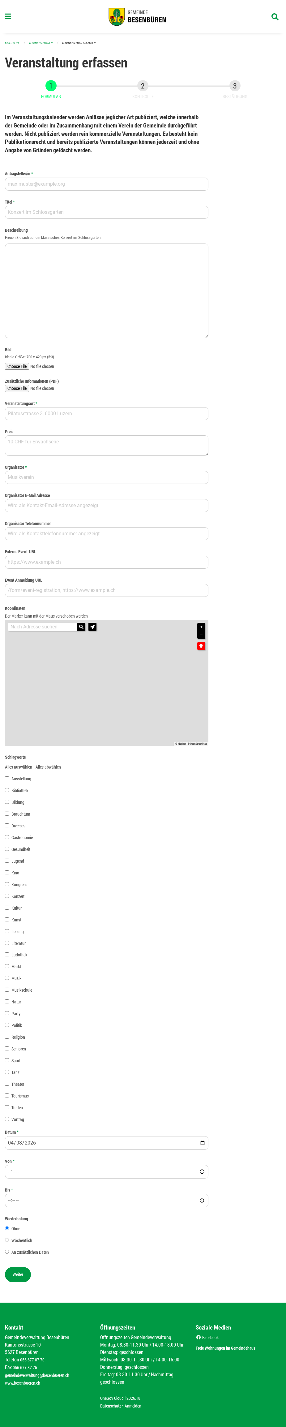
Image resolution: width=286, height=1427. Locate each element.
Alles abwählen (48, 769)
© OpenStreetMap (197, 746)
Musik (16, 981)
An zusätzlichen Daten (30, 1255)
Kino (15, 875)
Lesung (17, 934)
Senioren (18, 1051)
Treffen (17, 1110)
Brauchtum (20, 816)
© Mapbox (180, 746)
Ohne (15, 1231)
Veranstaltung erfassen (84, 45)
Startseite (13, 45)
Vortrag (17, 1122)
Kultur (16, 910)
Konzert (17, 899)
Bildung (17, 805)
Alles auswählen (18, 769)
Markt (16, 969)
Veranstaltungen (43, 45)
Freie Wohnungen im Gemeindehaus (237, 1349)
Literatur (18, 946)
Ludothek (19, 957)
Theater (17, 1087)
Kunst (16, 922)
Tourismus (20, 1099)
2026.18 (138, 1398)
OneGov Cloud (113, 1398)
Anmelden (137, 1406)
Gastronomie (22, 840)
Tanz (15, 1075)
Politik (16, 1028)
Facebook (208, 1339)
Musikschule (21, 993)
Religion (18, 1040)
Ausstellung (21, 781)
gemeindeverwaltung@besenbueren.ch (42, 1376)
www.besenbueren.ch (25, 1383)
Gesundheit (20, 852)
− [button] (201, 638)
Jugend (17, 863)
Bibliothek (19, 793)
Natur (16, 1004)
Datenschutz (112, 1406)
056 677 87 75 (26, 1368)
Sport (15, 1063)
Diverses (18, 828)
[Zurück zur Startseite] (143, 18)
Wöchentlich (21, 1243)
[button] (92, 630)
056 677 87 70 (34, 1361)
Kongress (19, 887)
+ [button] (201, 630)
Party (15, 1016)
